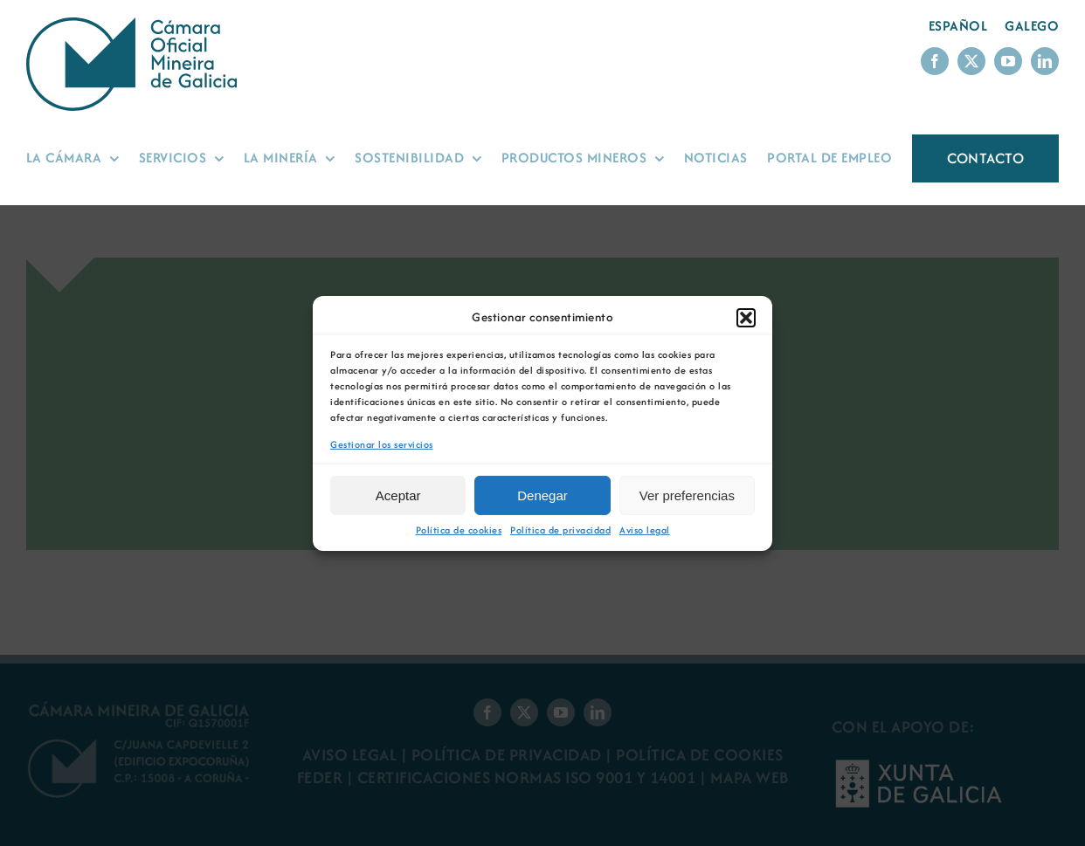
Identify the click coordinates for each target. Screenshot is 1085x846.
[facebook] (935, 61)
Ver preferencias (687, 495)
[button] (746, 317)
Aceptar (398, 495)
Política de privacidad (560, 530)
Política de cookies (459, 530)
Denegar (542, 495)
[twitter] (971, 61)
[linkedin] (1045, 61)
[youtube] (1008, 61)
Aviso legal (644, 530)
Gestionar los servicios (381, 444)
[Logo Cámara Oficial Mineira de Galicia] (135, 26)
